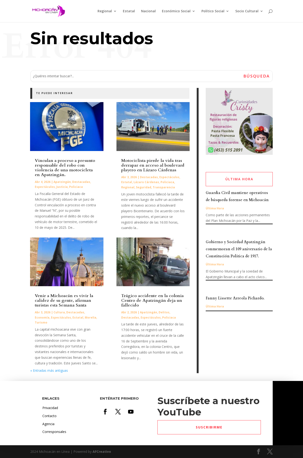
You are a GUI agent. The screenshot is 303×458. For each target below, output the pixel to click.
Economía (42, 317)
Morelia (90, 317)
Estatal (129, 11)
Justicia (62, 187)
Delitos (164, 312)
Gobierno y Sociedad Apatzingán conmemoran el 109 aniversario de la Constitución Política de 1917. (239, 249)
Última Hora (215, 208)
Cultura (59, 312)
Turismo (41, 322)
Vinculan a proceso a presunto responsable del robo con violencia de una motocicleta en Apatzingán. (65, 168)
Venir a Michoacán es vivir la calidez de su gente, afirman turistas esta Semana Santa (64, 300)
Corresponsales (54, 431)
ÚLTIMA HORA (239, 179)
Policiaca (76, 187)
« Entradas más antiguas (49, 370)
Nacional (148, 11)
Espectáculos (45, 187)
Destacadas (81, 182)
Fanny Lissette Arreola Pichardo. (235, 298)
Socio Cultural (246, 11)
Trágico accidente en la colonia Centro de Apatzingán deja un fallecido (152, 300)
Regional (105, 11)
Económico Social (176, 11)
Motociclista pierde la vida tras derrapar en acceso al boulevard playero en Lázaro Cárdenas (152, 165)
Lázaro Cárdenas (146, 182)
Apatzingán (62, 182)
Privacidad (50, 408)
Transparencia (164, 187)
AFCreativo (102, 451)
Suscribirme (209, 427)
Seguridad (143, 187)
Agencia (48, 424)
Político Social (212, 11)
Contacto (49, 416)
